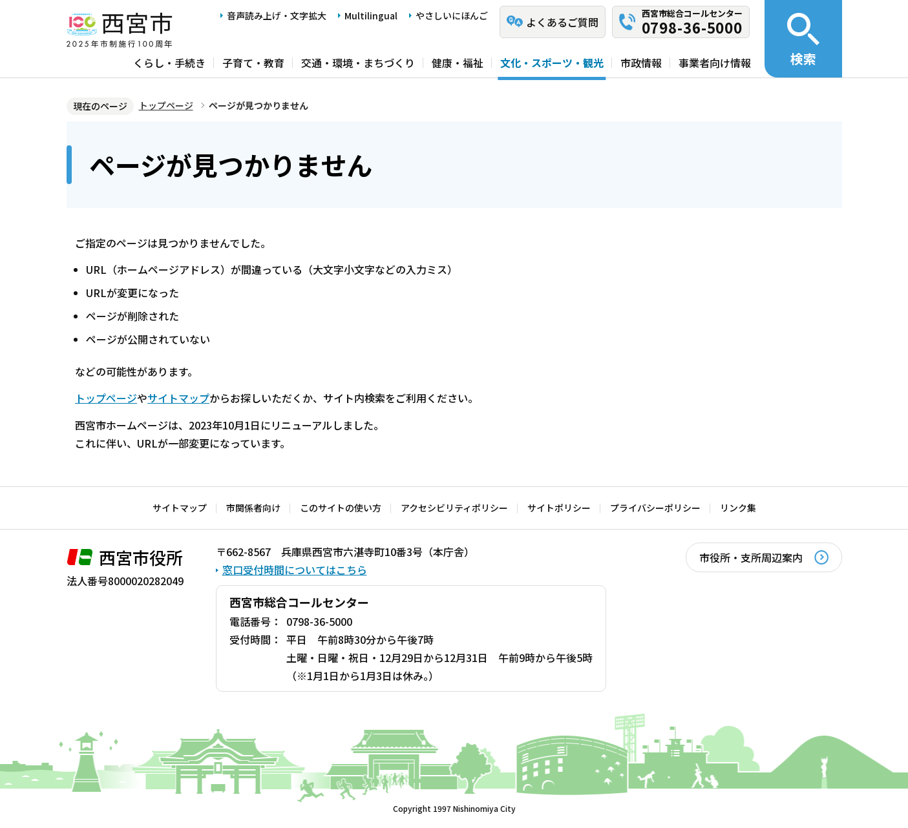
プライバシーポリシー (655, 507)
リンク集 (738, 507)
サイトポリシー (559, 507)
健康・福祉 (457, 62)
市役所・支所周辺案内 (751, 557)
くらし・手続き (169, 62)
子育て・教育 (253, 62)
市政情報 (641, 62)
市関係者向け (253, 507)
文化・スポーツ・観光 (552, 62)
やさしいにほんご (452, 15)
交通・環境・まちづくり (358, 62)
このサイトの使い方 (340, 507)
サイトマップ (178, 398)
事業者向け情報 (715, 62)
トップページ (166, 105)
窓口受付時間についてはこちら (294, 569)
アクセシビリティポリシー (454, 507)
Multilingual (370, 15)
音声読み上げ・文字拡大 (276, 15)
